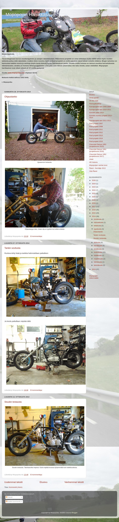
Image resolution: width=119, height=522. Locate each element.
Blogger (74, 513)
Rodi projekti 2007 (96, 123)
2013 (94, 269)
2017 (94, 206)
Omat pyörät (93, 98)
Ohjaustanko (10, 96)
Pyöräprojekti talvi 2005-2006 (100, 107)
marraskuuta (99, 222)
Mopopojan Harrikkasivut (30, 14)
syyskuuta (98, 229)
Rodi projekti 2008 (96, 126)
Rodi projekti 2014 (96, 138)
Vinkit (91, 159)
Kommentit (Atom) (15, 487)
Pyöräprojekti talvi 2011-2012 (100, 120)
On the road (93, 101)
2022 (94, 190)
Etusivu (43, 482)
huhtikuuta (98, 255)
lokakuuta (98, 226)
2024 (94, 184)
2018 (94, 203)
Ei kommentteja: (36, 236)
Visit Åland (93, 171)
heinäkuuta (98, 246)
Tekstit (9, 497)
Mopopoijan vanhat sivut (98, 165)
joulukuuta (98, 219)
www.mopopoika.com (16, 73)
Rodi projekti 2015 (96, 141)
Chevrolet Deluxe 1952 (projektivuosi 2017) (97, 155)
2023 (94, 187)
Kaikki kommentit (13, 501)
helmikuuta (98, 262)
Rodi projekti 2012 (96, 132)
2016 (94, 210)
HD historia (93, 162)
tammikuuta (98, 265)
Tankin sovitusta (12, 248)
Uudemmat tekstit (13, 482)
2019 (94, 200)
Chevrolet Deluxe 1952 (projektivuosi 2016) (97, 150)
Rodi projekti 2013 (96, 135)
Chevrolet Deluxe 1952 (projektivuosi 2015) (97, 145)
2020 (94, 197)
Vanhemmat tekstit (74, 482)
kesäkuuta (98, 249)
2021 (94, 193)
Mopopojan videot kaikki (93, 277)
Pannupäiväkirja (95, 104)
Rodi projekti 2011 (96, 129)
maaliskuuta (98, 259)
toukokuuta (98, 252)
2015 (94, 213)
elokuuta (97, 242)
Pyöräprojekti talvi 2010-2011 (100, 110)
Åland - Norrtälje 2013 (97, 168)
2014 (94, 216)
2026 (94, 180)
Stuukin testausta (13, 402)
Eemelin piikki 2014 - (97, 113)
